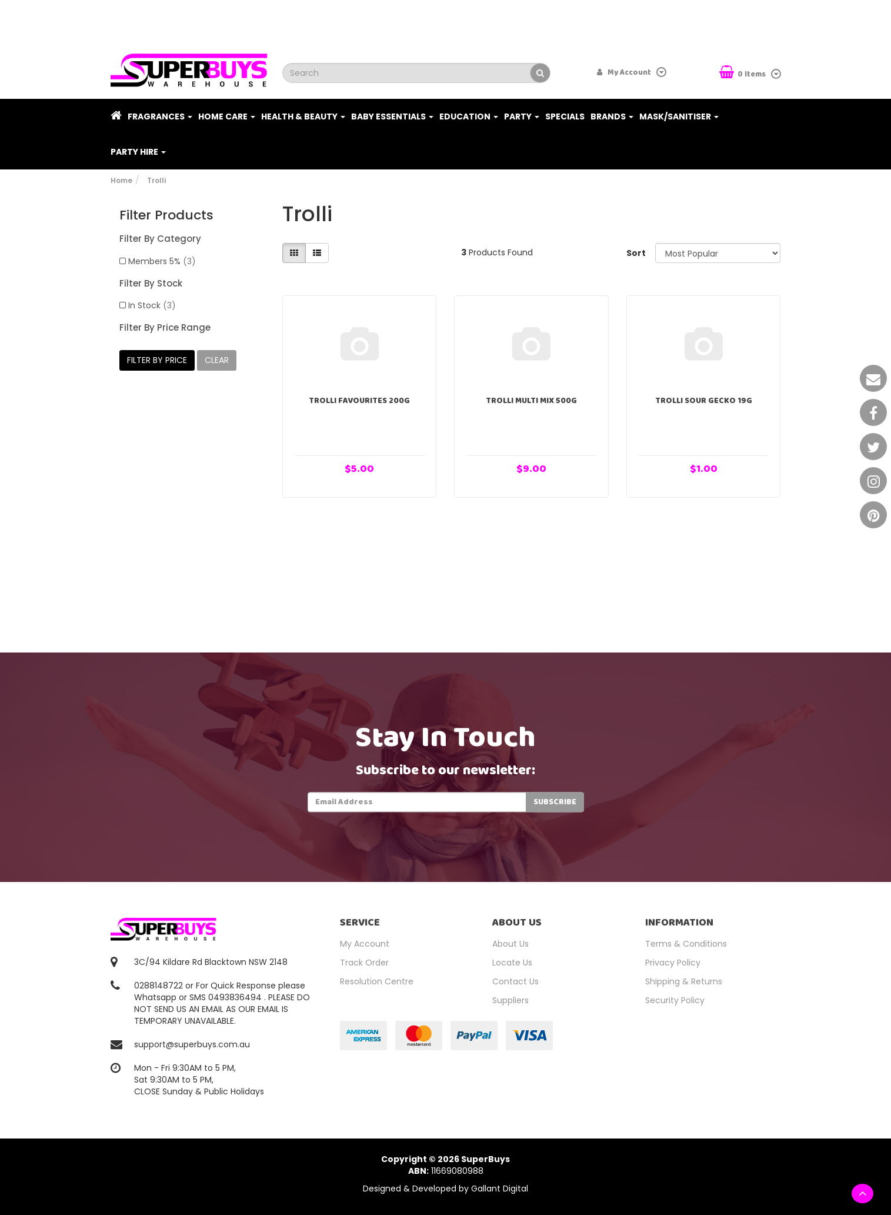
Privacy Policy (672, 962)
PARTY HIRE (138, 152)
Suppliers (510, 1000)
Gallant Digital (499, 1188)
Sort (636, 253)
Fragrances (160, 116)
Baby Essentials (392, 116)
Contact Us (515, 981)
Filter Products (166, 215)
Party (521, 116)
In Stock (152, 305)
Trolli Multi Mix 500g (531, 401)
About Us (510, 944)
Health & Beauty (303, 116)
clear (217, 360)
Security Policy (675, 1000)
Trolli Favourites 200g (359, 401)
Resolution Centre (376, 981)
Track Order (364, 962)
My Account (364, 944)
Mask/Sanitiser (679, 116)
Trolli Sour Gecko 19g (703, 401)
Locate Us (512, 962)
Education (468, 116)
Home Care (226, 116)
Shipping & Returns (683, 981)
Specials (565, 116)
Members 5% (162, 261)
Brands (611, 116)
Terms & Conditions (686, 944)
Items (743, 73)
